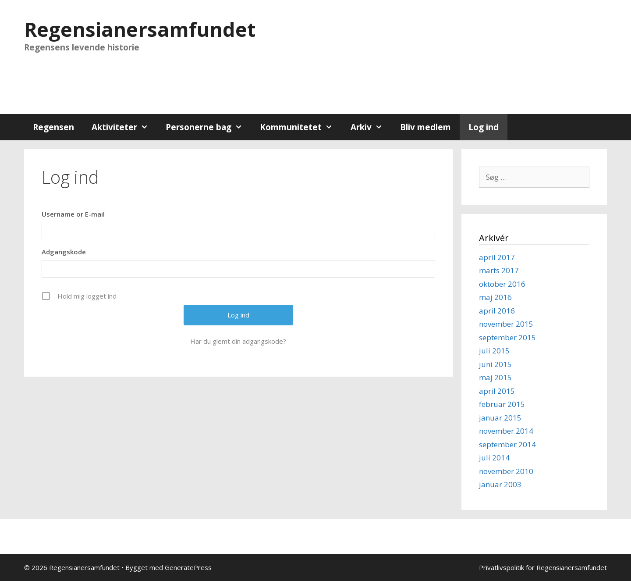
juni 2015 (495, 364)
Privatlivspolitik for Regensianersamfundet (543, 567)
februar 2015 (502, 404)
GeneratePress (188, 567)
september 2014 (507, 444)
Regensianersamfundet (139, 29)
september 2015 (507, 337)
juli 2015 (494, 351)
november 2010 (506, 471)
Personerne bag (208, 127)
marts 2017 (499, 270)
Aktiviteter (124, 127)
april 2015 (497, 391)
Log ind (483, 127)
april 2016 (497, 311)
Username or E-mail (73, 214)
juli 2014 (494, 458)
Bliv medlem (425, 127)
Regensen (53, 127)
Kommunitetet (300, 127)
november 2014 (506, 431)
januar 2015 (500, 418)
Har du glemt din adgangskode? (238, 341)
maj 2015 (495, 377)
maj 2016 (495, 297)
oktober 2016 (502, 284)
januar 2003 (500, 484)
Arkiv (371, 127)
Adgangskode (64, 251)
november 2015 (506, 324)
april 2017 (497, 257)
